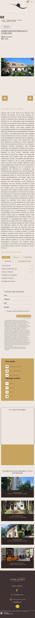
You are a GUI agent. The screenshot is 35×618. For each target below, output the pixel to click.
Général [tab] (6, 257)
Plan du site (25, 610)
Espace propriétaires (18, 599)
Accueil (3, 20)
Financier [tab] (7, 261)
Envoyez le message (23, 316)
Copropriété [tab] (27, 257)
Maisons (20, 20)
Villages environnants (11, 20)
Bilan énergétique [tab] (24, 261)
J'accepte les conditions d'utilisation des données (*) (17, 311)
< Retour (6, 27)
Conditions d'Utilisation (17, 348)
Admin (11, 611)
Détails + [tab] (16, 257)
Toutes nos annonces (17, 611)
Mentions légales (31, 610)
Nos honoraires (3, 611)
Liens (8, 611)
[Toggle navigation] (2, 17)
